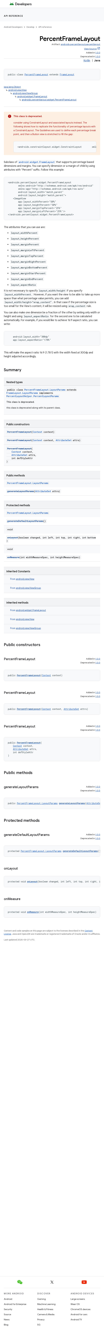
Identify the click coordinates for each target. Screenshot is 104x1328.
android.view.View (17, 90)
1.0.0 (97, 52)
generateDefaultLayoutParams (25, 521)
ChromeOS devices (80, 1309)
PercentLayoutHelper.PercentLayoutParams (32, 396)
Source (7, 1314)
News (6, 1319)
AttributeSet (64, 440)
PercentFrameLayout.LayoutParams (44, 389)
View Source (90, 48)
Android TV (76, 1319)
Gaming (41, 1299)
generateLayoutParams (20, 491)
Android (8, 1299)
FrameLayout (67, 74)
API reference (13, 15)
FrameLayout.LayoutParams (22, 392)
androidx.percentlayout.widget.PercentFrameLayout (49, 99)
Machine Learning (46, 1304)
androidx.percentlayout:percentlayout (80, 44)
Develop (30, 27)
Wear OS (75, 1304)
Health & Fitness (45, 1309)
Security (8, 1309)
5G (38, 1324)
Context (37, 431)
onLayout (12, 537)
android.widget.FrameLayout (32, 96)
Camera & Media (45, 1314)
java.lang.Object (12, 86)
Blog (6, 1324)
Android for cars (79, 1314)
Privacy (40, 1319)
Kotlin (87, 60)
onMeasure (13, 557)
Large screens (78, 1299)
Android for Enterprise (15, 1304)
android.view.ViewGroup (25, 93)
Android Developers (13, 27)
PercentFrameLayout (36, 74)
